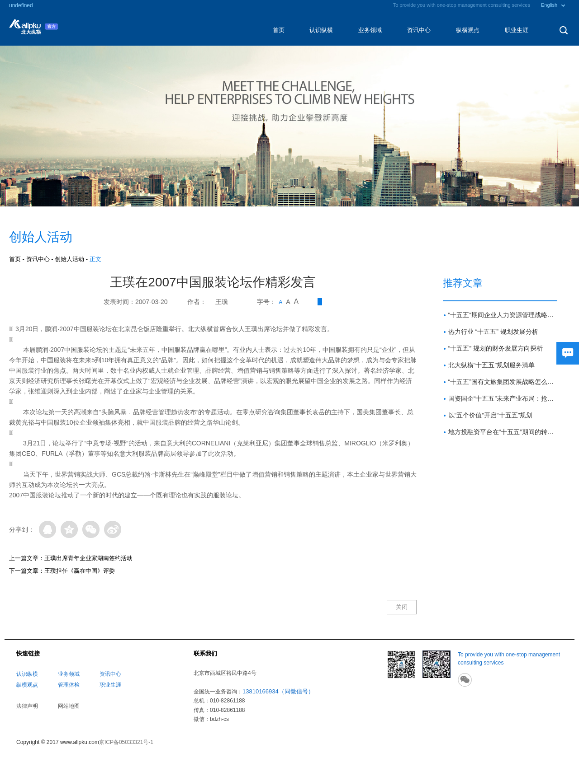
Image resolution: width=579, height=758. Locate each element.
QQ (47, 529)
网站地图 (69, 706)
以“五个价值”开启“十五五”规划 (490, 415)
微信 (91, 529)
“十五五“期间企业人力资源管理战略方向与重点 (502, 314)
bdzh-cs (219, 719)
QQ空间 (69, 529)
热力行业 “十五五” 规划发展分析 (493, 331)
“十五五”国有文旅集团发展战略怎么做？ (502, 381)
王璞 (221, 301)
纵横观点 (467, 30)
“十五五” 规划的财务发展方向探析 (495, 348)
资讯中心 (419, 30)
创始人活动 (69, 259)
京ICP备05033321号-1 (126, 742)
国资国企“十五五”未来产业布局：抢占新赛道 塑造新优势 (502, 398)
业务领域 (370, 30)
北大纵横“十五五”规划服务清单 (491, 365)
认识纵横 (321, 30)
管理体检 (69, 685)
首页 (279, 30)
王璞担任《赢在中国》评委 (79, 570)
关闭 (402, 607)
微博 (112, 529)
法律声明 (27, 706)
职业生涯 (516, 30)
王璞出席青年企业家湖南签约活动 (88, 558)
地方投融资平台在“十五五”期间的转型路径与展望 (502, 431)
